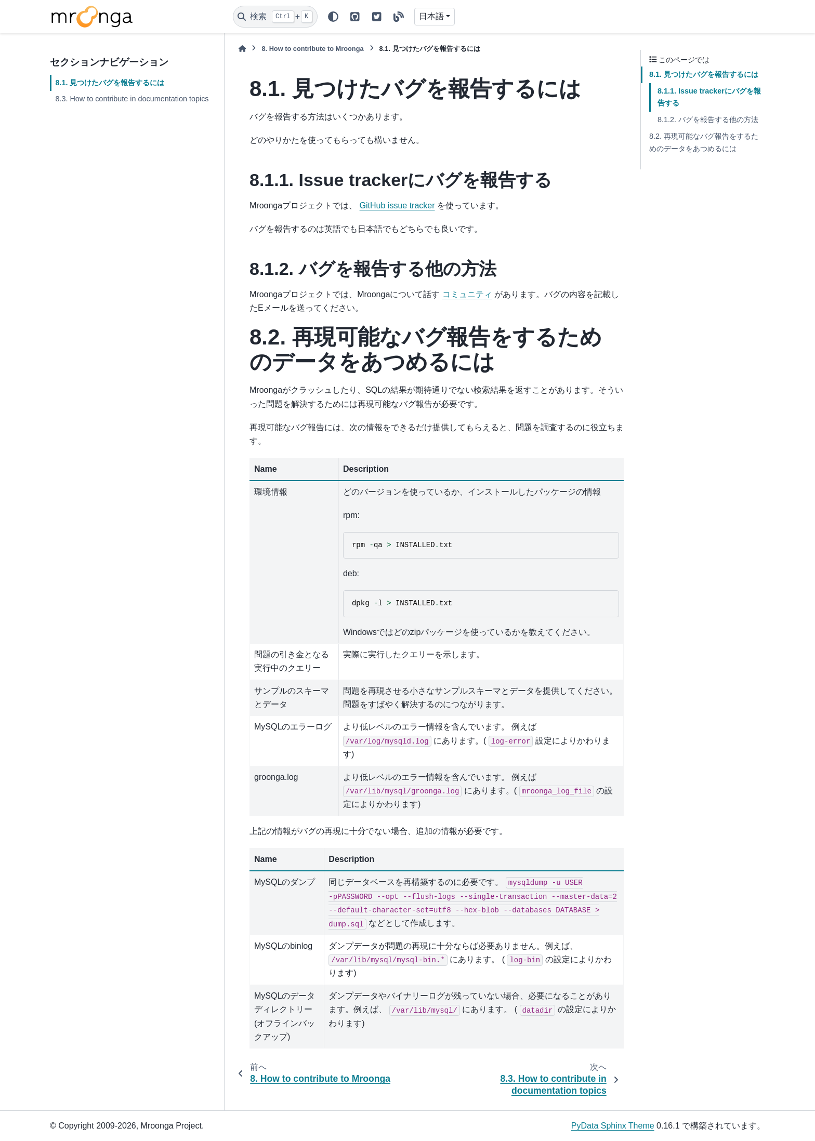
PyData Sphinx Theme (612, 1125)
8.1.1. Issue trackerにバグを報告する (709, 97)
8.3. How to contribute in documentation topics (131, 99)
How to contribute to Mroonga (312, 48)
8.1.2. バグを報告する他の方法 (708, 119)
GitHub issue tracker (397, 205)
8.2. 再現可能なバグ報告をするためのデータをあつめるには (703, 142)
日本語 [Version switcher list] (431, 16)
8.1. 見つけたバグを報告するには (109, 82)
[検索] (275, 17)
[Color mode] (333, 16)
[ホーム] (242, 48)
